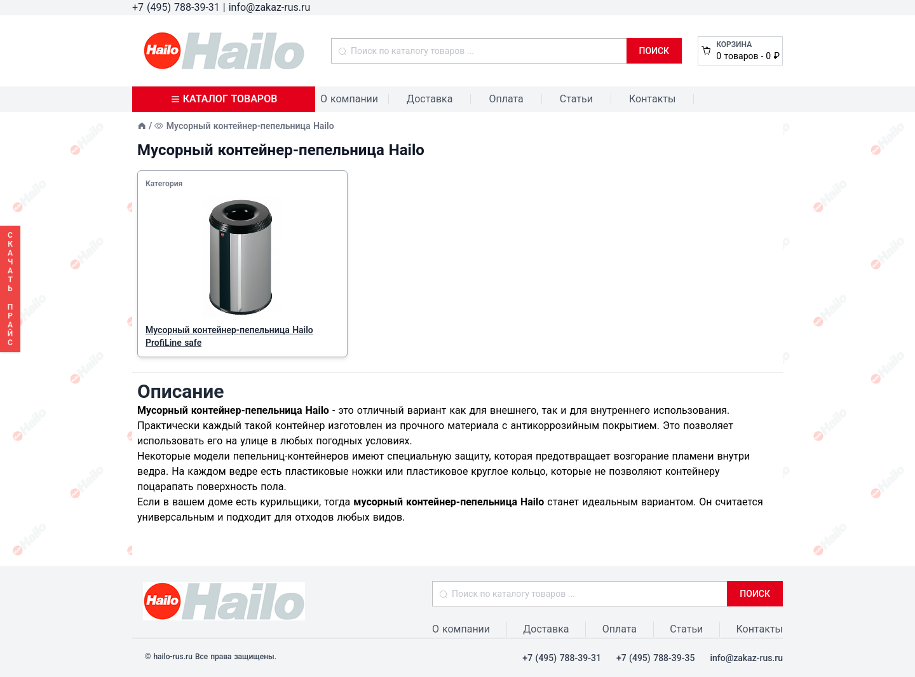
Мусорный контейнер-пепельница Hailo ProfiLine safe (229, 336)
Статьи (576, 99)
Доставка (429, 99)
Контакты (652, 99)
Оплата (506, 99)
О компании (349, 99)
